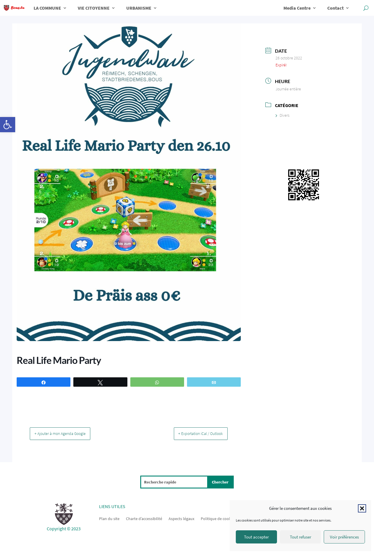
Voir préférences (344, 537)
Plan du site (109, 518)
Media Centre (297, 8)
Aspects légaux (181, 518)
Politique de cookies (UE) (222, 518)
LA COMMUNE (47, 8)
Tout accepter (256, 537)
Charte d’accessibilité (144, 518)
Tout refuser (300, 537)
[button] (7, 124)
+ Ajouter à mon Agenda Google (66, 433)
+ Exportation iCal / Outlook (194, 433)
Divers (283, 115)
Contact (335, 8)
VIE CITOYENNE (94, 8)
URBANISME (138, 8)
